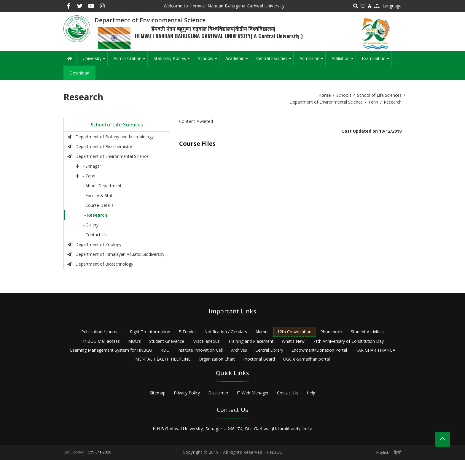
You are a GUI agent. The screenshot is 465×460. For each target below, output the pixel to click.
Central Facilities (274, 60)
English (382, 452)
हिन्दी (398, 452)
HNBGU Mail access (100, 341)
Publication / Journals (101, 331)
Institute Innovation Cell (200, 350)
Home (325, 95)
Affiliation (344, 60)
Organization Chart (217, 359)
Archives (239, 350)
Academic (237, 60)
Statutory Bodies (173, 60)
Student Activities (367, 331)
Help (311, 393)
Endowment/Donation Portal (319, 350)
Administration (130, 60)
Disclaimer (218, 393)
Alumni (261, 331)
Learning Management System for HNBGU (111, 350)
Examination (376, 60)
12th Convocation (294, 331)
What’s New (293, 341)
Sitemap (157, 393)
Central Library (269, 350)
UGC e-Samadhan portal (306, 359)
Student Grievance (166, 341)
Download (79, 73)
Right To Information (150, 331)
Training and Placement (250, 341)
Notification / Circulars (225, 331)
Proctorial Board (259, 359)
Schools (208, 60)
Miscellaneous (206, 341)
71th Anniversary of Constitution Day (348, 341)
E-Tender (187, 331)
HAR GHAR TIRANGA (375, 350)
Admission (312, 60)
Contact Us (287, 393)
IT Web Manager (253, 393)
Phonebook (331, 331)
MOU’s (134, 341)
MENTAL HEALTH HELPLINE (162, 359)
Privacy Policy (187, 393)
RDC (164, 350)
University (95, 60)
